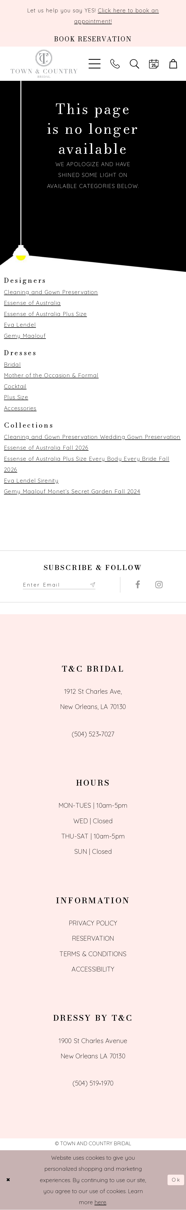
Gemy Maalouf (25, 335)
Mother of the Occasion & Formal (51, 375)
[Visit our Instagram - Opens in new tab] (159, 585)
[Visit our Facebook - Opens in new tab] (137, 585)
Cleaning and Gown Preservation (51, 292)
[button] (173, 63)
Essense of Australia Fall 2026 (46, 447)
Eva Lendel (20, 324)
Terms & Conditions (92, 954)
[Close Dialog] (9, 1180)
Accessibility (92, 969)
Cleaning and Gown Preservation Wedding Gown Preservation (92, 436)
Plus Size (16, 397)
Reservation (93, 939)
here (100, 1202)
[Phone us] (115, 63)
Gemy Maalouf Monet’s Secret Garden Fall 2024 (72, 491)
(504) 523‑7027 (93, 734)
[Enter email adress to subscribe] (63, 585)
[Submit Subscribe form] (100, 585)
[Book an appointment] (93, 39)
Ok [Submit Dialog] (175, 1180)
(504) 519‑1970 (93, 1083)
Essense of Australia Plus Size (45, 313)
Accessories (20, 408)
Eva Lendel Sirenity (31, 480)
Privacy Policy (93, 923)
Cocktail (15, 386)
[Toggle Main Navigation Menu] (95, 63)
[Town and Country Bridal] (44, 63)
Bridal (12, 364)
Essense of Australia (32, 302)
